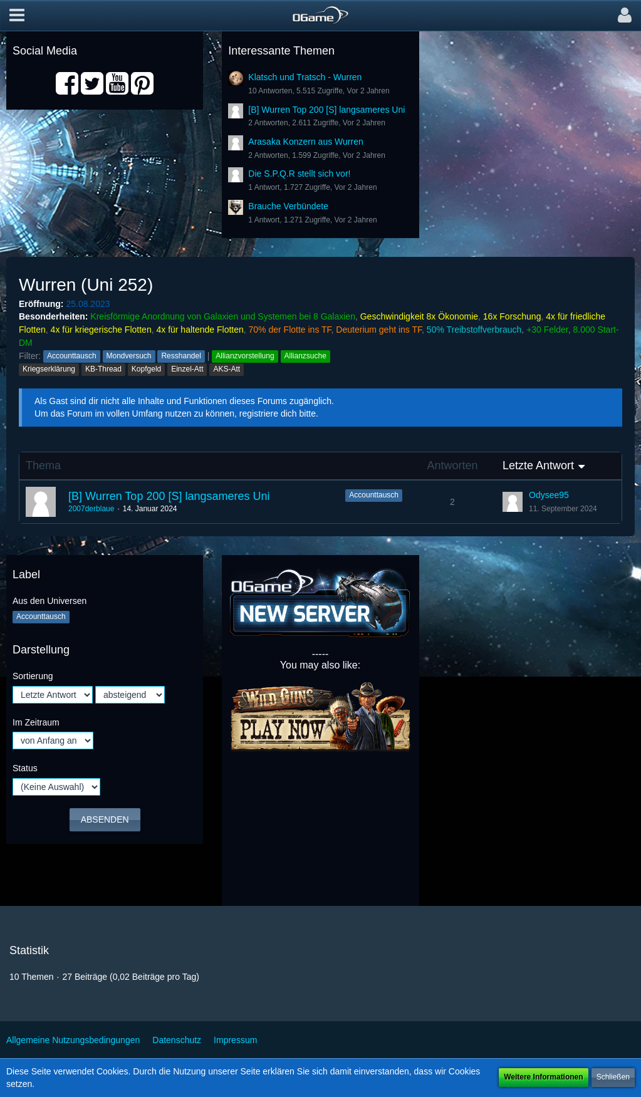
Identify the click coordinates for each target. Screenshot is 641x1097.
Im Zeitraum (36, 722)
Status (25, 768)
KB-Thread (103, 369)
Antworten (452, 465)
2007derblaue (91, 508)
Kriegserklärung (49, 369)
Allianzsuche (305, 355)
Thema (43, 465)
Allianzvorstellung (245, 355)
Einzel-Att (187, 369)
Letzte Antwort (538, 465)
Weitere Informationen (543, 1077)
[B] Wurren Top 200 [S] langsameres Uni (326, 110)
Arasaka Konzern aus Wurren (305, 142)
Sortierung (33, 676)
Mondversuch (129, 355)
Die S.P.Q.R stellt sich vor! (299, 174)
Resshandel (181, 355)
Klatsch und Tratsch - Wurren (305, 77)
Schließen (613, 1077)
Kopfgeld (146, 369)
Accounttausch (71, 355)
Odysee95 (549, 495)
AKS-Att (226, 369)
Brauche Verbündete (288, 206)
